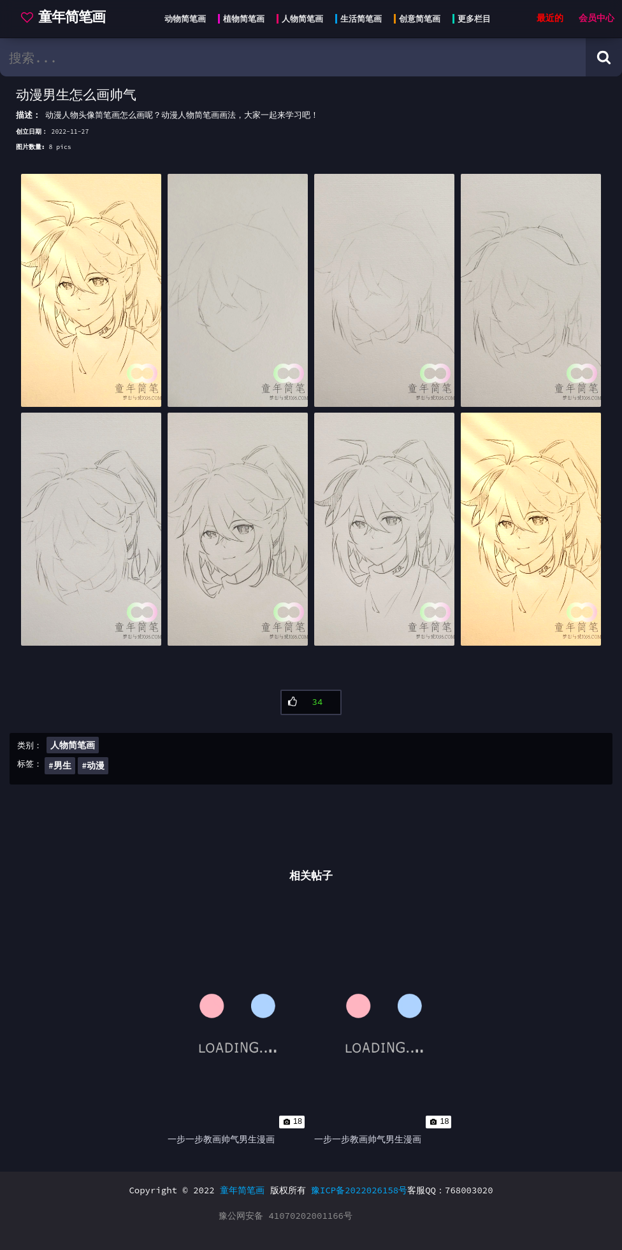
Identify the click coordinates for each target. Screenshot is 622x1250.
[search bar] (293, 57)
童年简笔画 (242, 1190)
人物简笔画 (72, 745)
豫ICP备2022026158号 (359, 1190)
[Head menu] (324, 19)
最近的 (550, 18)
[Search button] (604, 57)
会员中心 (596, 18)
